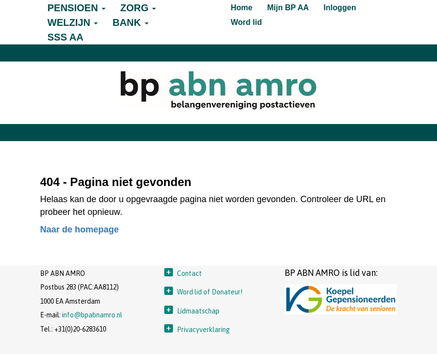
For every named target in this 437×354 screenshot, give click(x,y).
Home (241, 7)
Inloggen (340, 7)
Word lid (246, 22)
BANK (130, 22)
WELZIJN (72, 22)
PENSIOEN (76, 7)
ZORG (138, 7)
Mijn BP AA (287, 7)
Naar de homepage (79, 229)
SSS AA (65, 37)
